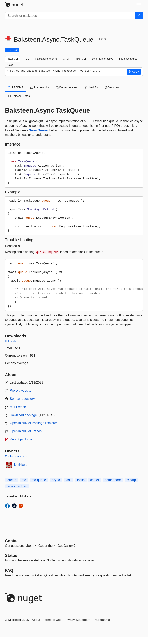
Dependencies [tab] (66, 87)
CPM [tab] (66, 58)
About (36, 619)
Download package (23, 415)
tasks (80, 480)
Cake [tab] (10, 64)
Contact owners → (16, 456)
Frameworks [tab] (39, 87)
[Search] (139, 15)
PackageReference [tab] (46, 58)
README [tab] (15, 87)
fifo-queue (39, 480)
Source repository (22, 398)
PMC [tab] (26, 58)
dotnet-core (113, 480)
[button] (134, 72)
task (68, 480)
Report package (21, 439)
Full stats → (12, 341)
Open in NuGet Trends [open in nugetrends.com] (26, 431)
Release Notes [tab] (19, 96)
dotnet (94, 480)
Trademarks (101, 619)
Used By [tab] (91, 87)
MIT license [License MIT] (18, 407)
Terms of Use (52, 619)
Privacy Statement (77, 619)
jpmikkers (21, 464)
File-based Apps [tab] (128, 58)
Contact (12, 541)
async (56, 480)
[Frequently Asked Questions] (9, 570)
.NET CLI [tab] (12, 58)
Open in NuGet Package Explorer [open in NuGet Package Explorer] (33, 423)
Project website (20, 390)
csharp (131, 480)
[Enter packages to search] (70, 15)
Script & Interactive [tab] (102, 58)
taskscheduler (17, 486)
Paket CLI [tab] (80, 58)
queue (11, 480)
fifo (24, 480)
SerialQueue (38, 130)
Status (11, 555)
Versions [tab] (112, 87)
